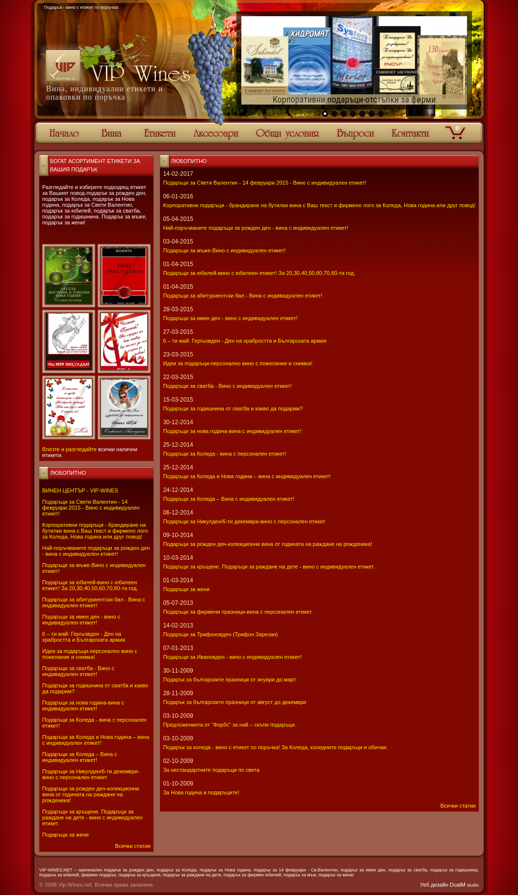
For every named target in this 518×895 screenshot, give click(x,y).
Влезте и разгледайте (69, 449)
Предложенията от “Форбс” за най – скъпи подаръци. (229, 725)
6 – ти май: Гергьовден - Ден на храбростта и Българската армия (83, 637)
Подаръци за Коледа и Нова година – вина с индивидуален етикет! (95, 740)
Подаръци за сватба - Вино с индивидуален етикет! (78, 671)
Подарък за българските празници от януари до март (229, 679)
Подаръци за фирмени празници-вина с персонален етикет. (237, 612)
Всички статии (133, 846)
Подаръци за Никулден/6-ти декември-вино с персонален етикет (90, 774)
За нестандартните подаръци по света (211, 770)
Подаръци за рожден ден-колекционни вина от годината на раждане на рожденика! (90, 794)
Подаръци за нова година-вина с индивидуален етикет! (83, 705)
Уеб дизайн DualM (449, 885)
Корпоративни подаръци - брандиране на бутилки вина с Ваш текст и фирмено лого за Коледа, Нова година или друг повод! (95, 531)
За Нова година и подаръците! (201, 792)
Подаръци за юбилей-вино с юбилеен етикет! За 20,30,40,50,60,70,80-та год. (90, 585)
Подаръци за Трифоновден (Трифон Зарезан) (220, 634)
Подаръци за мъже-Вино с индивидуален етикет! (224, 250)
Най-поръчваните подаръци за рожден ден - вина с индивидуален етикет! (96, 551)
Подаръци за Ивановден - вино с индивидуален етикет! (232, 657)
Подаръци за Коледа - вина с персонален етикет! (224, 454)
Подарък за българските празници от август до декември (234, 702)
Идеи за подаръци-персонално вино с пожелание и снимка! (89, 654)
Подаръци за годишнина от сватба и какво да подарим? (233, 408)
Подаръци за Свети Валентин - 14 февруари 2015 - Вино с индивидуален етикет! (91, 507)
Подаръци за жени (65, 835)
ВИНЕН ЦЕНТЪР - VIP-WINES (80, 490)
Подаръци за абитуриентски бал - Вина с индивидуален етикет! (93, 602)
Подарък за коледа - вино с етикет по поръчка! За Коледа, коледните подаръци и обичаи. (275, 747)
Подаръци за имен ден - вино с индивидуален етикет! (81, 619)
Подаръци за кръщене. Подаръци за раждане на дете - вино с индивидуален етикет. (92, 817)
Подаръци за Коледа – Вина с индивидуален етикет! (79, 757)
